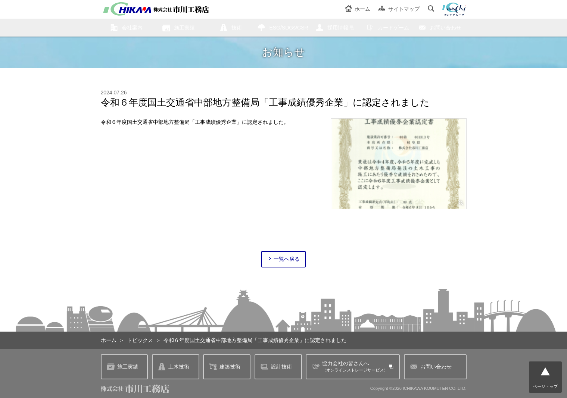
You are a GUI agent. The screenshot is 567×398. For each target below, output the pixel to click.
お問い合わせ (445, 28)
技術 (236, 28)
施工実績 (184, 28)
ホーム (358, 9)
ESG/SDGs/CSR (288, 28)
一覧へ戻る (283, 259)
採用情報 (337, 28)
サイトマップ (399, 9)
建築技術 (224, 367)
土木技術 (173, 367)
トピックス (140, 340)
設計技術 (276, 367)
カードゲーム (393, 28)
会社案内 (132, 28)
